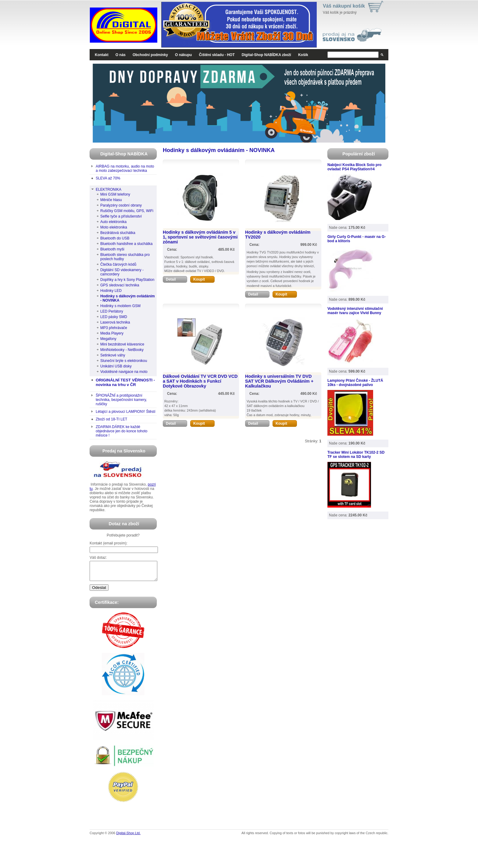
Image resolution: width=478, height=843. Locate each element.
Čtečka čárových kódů (118, 264)
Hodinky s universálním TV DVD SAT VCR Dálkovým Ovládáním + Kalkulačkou (279, 381)
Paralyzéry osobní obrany (121, 205)
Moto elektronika (113, 227)
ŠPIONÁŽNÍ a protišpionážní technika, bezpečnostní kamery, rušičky (121, 399)
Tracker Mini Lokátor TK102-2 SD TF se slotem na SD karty (355, 454)
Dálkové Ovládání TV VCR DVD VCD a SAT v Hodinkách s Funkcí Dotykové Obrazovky (200, 381)
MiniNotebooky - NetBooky (122, 350)
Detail (176, 279)
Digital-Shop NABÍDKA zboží (266, 55)
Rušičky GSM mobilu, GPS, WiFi (126, 211)
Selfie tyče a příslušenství (121, 216)
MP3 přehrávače (113, 328)
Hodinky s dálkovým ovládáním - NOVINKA (127, 298)
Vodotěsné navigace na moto (124, 372)
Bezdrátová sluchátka (117, 233)
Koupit (204, 279)
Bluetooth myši (112, 249)
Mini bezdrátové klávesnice (122, 344)
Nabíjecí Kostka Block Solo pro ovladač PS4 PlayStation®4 (354, 167)
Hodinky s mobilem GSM (120, 306)
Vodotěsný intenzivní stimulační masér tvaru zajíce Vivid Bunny (355, 310)
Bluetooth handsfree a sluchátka (126, 244)
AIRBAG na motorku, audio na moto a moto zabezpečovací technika (125, 168)
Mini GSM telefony (115, 194)
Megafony (108, 339)
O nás (121, 55)
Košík (303, 55)
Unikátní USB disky (116, 366)
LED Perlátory (111, 311)
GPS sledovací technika (119, 285)
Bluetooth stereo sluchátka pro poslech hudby (125, 257)
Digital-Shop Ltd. (128, 836)
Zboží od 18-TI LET (111, 419)
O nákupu (183, 55)
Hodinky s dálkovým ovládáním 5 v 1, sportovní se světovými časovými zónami (200, 237)
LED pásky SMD (113, 317)
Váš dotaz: (98, 557)
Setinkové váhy (112, 355)
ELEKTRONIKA (108, 189)
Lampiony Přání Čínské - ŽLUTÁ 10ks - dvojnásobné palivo (355, 382)
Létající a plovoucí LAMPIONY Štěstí (125, 411)
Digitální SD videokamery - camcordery (122, 272)
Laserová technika (115, 322)
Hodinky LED (111, 291)
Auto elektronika (113, 222)
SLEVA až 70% (108, 178)
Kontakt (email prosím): (108, 543)
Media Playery (111, 333)
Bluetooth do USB (114, 238)
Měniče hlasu (111, 200)
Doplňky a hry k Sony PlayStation (127, 280)
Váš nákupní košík (344, 6)
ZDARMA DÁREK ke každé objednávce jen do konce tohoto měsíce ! (121, 431)
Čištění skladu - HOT (216, 55)
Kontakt (102, 55)
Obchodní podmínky (150, 55)
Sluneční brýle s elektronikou (123, 361)
